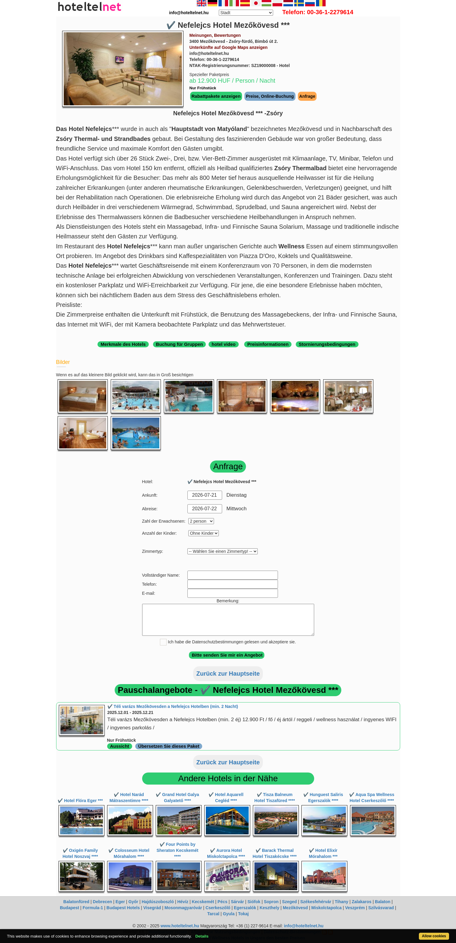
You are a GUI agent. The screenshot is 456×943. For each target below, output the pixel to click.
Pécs (223, 901)
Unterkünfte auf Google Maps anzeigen (229, 47)
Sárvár (237, 901)
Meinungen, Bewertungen (215, 35)
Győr (133, 901)
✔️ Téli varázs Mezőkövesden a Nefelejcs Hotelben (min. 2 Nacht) (172, 706)
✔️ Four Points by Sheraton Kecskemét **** (178, 850)
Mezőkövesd (295, 907)
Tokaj (243, 913)
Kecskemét (203, 901)
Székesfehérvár (315, 901)
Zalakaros (361, 901)
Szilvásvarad (381, 907)
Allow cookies (434, 936)
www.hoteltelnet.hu (180, 925)
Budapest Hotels (123, 907)
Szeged (289, 901)
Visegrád (152, 907)
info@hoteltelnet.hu (304, 925)
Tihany (341, 901)
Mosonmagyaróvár (183, 907)
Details (202, 936)
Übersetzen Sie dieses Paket (168, 746)
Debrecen (102, 901)
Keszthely (269, 907)
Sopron (271, 901)
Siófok (253, 901)
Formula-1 (93, 907)
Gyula (228, 913)
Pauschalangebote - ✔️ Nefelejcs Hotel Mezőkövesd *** (228, 690)
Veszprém (355, 907)
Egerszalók (245, 907)
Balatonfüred (76, 901)
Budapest (69, 907)
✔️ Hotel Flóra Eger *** (80, 800)
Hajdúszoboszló (158, 901)
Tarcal (213, 913)
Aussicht (119, 746)
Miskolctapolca (326, 907)
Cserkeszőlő (218, 907)
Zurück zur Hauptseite (228, 673)
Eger (120, 901)
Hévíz (182, 901)
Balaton (382, 901)
